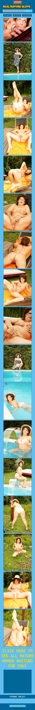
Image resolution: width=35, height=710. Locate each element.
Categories (7, 15)
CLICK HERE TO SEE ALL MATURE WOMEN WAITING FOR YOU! (17, 658)
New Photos (17, 15)
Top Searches (27, 15)
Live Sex (17, 2)
